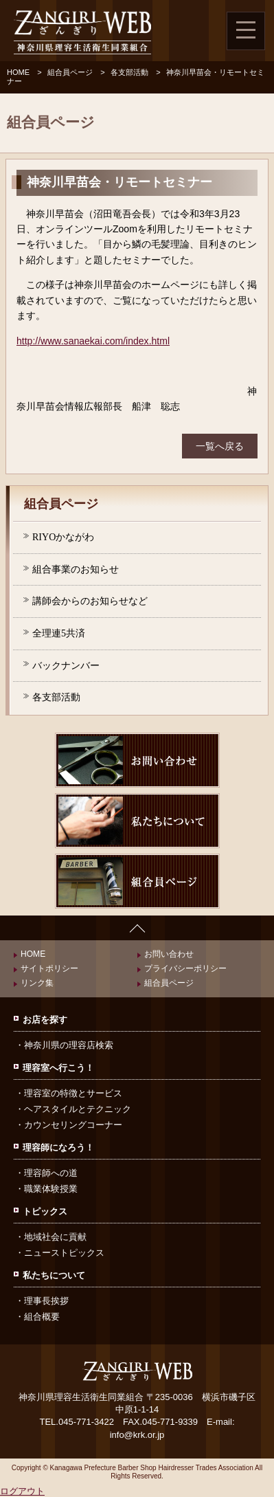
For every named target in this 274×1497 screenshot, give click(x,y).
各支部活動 (129, 72)
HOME (18, 72)
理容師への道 (51, 1173)
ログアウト (22, 1491)
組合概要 (42, 1316)
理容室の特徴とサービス (73, 1093)
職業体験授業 (51, 1189)
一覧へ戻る (220, 446)
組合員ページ (70, 72)
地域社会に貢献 (55, 1237)
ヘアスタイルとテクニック (77, 1109)
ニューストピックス (64, 1253)
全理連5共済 (58, 633)
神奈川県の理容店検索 (68, 1045)
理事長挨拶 (46, 1301)
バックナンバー (66, 665)
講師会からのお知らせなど (90, 600)
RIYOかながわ (63, 536)
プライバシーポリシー (185, 968)
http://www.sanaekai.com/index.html (93, 340)
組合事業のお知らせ (75, 569)
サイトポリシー (49, 968)
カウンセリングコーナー (73, 1125)
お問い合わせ (169, 954)
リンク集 (37, 983)
